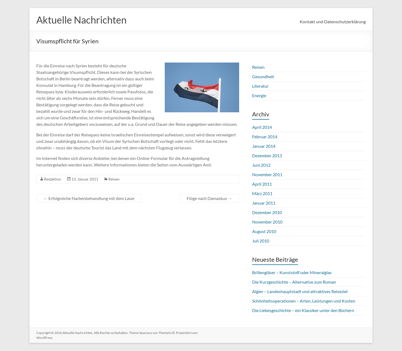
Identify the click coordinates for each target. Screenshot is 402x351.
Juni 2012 (261, 165)
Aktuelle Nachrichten (81, 20)
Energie (259, 95)
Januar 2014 (263, 146)
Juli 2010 (260, 240)
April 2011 (262, 183)
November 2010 (267, 221)
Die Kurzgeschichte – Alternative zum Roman (294, 281)
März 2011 (262, 193)
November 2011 (267, 174)
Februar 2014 (264, 136)
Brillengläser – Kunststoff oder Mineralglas (292, 272)
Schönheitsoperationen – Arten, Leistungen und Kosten (303, 300)
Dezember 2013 (267, 155)
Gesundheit (263, 76)
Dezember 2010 (267, 212)
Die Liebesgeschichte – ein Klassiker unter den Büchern (303, 310)
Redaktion (52, 179)
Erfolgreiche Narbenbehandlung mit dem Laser (89, 198)
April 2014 (262, 127)
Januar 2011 (263, 202)
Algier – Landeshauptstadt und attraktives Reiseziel (300, 291)
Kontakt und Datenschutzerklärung (333, 21)
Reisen (114, 179)
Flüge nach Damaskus (209, 198)
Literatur (260, 85)
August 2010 (264, 231)
